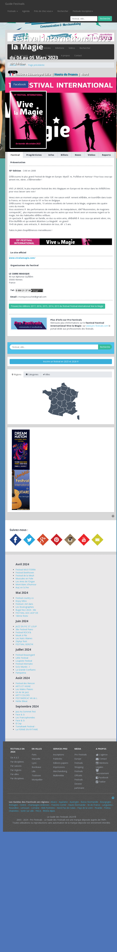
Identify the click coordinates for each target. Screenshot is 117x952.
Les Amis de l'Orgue (25, 581)
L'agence (102, 754)
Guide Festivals (14, 4)
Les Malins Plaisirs (24, 689)
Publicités (57, 758)
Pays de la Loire (85, 807)
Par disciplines (17, 761)
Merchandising (60, 771)
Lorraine (35, 807)
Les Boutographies (25, 606)
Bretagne (13, 804)
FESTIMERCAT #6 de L (26, 698)
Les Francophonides (25, 717)
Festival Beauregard (25, 654)
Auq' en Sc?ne (22, 587)
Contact (101, 758)
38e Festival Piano (24, 629)
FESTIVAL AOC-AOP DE (27, 612)
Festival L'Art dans (24, 604)
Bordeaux (36, 767)
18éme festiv (22, 615)
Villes (46, 374)
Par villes (14, 774)
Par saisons (16, 765)
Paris (34, 754)
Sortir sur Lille (27, 810)
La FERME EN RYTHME (27, 729)
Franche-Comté (58, 804)
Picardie (98, 807)
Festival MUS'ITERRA (26, 569)
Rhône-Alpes (49, 810)
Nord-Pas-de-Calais (66, 807)
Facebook (19, 84)
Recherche (105, 18)
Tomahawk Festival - (26, 726)
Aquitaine (63, 801)
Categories (32, 374)
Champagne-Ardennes (38, 804)
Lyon (34, 762)
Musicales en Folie (24, 578)
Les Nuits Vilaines (24, 638)
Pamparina (21, 672)
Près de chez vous (43, 11)
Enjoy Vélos (21, 601)
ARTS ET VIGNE (23, 686)
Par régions (15, 770)
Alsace (54, 801)
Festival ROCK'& (23, 632)
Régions (16, 374)
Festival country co (25, 598)
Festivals (12, 11)
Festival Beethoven (25, 572)
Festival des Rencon (25, 683)
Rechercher (62, 11)
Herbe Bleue (21, 701)
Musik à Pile (21, 635)
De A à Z (14, 757)
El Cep (19, 723)
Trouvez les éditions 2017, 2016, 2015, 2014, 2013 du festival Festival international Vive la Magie (57, 306)
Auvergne (74, 801)
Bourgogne (105, 801)
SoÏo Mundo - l (23, 666)
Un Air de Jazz (22, 692)
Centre (23, 804)
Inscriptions (58, 754)
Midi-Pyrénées (48, 807)
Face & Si (20, 714)
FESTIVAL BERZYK (24, 644)
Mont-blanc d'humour (26, 584)
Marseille (36, 758)
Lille (33, 771)
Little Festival (22, 657)
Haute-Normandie (77, 804)
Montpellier (37, 779)
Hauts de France (66, 74)
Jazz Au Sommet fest (26, 711)
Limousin (25, 807)
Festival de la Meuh (25, 575)
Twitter (101, 781)
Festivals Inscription (83, 11)
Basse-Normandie (89, 801)
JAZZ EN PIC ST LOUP (26, 626)
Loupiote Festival (24, 660)
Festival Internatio (24, 663)
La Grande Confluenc (26, 669)
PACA (38, 810)
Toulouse (36, 775)
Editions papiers (60, 762)
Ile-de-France (93, 804)
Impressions (59, 767)
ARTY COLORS (23, 695)
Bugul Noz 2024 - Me (26, 609)
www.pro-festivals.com (97, 325)
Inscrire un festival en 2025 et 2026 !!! (60, 361)
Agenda (26, 11)
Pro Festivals (80, 754)
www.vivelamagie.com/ (22, 257)
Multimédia (58, 775)
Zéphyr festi (21, 641)
